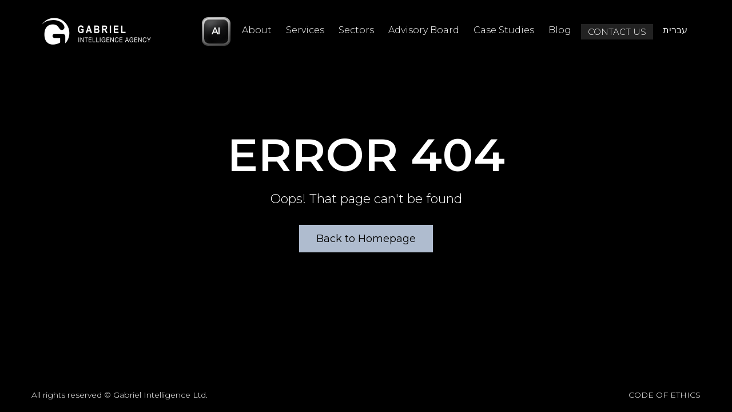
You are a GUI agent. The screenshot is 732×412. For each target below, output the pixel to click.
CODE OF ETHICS (664, 395)
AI (216, 31)
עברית (675, 30)
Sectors (356, 30)
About (257, 30)
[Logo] (96, 31)
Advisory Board (423, 30)
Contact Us (617, 31)
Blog (559, 30)
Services (305, 30)
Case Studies (504, 30)
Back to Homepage (366, 238)
